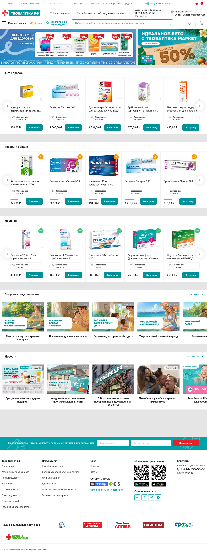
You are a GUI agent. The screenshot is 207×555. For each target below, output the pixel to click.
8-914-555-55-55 (145, 13)
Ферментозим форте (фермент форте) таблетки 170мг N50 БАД (143, 257)
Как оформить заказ (31, 3)
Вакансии (7, 483)
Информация (77, 3)
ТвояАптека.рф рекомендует (56, 23)
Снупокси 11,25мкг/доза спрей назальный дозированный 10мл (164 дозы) (64, 257)
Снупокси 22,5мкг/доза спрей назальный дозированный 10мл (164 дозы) (25, 257)
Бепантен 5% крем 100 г (138, 181)
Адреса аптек (55, 3)
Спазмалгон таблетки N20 (65, 181)
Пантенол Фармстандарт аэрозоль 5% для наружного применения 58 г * (183, 109)
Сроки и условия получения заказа (60, 472)
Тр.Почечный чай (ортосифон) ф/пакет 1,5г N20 (142, 109)
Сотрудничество (10, 489)
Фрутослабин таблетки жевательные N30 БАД (180, 257)
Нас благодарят (10, 478)
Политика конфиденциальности (59, 489)
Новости (94, 466)
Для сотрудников (11, 495)
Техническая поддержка (55, 495)
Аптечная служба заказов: (148, 10)
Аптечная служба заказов (15, 472)
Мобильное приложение (149, 461)
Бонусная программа (158, 3)
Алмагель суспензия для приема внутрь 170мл (25, 183)
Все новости (195, 356)
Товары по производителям (16, 507)
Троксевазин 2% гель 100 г (179, 181)
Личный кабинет (51, 478)
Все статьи (196, 294)
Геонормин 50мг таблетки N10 (104, 257)
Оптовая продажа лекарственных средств (111, 3)
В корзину (34, 127)
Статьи (94, 472)
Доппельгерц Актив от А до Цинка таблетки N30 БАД (105, 109)
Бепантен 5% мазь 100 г (63, 107)
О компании (7, 3)
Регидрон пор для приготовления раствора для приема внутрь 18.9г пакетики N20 (25, 109)
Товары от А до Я (11, 501)
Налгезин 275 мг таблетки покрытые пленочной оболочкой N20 (102, 183)
